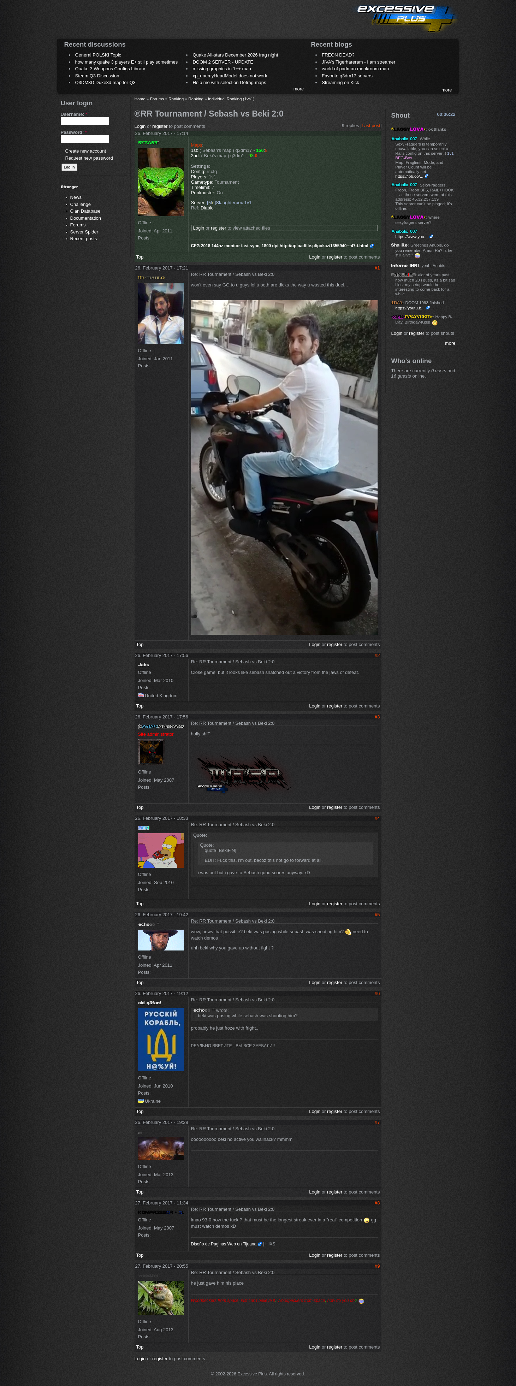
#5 (377, 914)
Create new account (85, 151)
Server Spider (84, 232)
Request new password (89, 158)
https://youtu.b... (410, 308)
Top (140, 257)
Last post (371, 125)
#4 (377, 818)
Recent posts (83, 238)
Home (140, 98)
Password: (74, 132)
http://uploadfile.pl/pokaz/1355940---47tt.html (324, 245)
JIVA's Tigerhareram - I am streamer (358, 62)
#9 (377, 1266)
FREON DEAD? (338, 55)
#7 (377, 1122)
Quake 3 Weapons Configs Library (110, 68)
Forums (78, 224)
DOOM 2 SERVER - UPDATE (222, 62)
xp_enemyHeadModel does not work (229, 75)
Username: (74, 114)
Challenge (80, 204)
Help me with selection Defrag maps (229, 82)
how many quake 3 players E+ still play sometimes (126, 62)
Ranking (176, 98)
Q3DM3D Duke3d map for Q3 (105, 82)
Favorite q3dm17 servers (347, 75)
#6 (377, 993)
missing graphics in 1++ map (221, 68)
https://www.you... (411, 236)
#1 (377, 268)
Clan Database (85, 211)
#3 (377, 716)
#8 (377, 1203)
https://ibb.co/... (409, 176)
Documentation (85, 218)
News (76, 197)
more (298, 88)
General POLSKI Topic (98, 55)
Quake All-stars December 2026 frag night (235, 55)
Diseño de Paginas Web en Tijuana (224, 1244)
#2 (377, 655)
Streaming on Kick (340, 82)
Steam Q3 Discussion (97, 75)
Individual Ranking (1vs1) (231, 98)
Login (140, 126)
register (159, 126)
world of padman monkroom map (355, 68)
